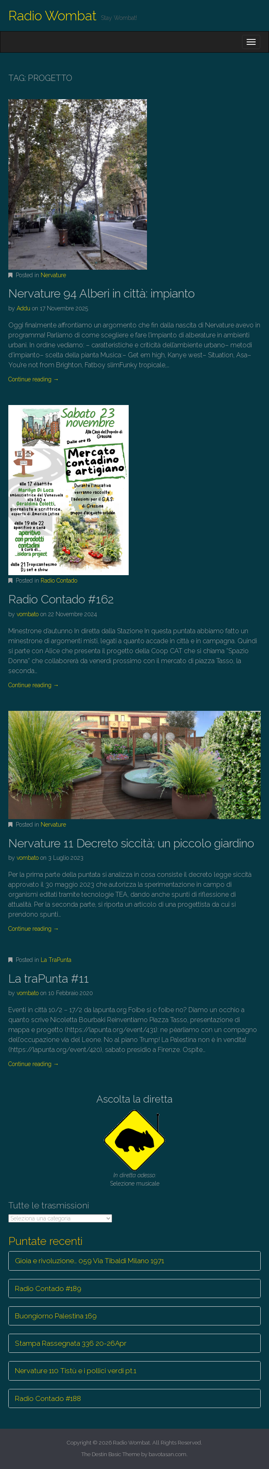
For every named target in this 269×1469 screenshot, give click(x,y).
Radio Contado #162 (61, 599)
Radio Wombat (52, 15)
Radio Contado (59, 580)
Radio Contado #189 (48, 1288)
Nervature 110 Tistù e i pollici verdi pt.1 (75, 1371)
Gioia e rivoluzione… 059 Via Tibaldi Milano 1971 (89, 1261)
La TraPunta (56, 960)
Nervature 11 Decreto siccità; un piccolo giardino (131, 843)
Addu (23, 308)
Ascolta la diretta (134, 1099)
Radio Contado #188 (48, 1398)
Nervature (53, 275)
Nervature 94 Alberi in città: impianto (101, 293)
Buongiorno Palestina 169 (56, 1316)
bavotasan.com (167, 1454)
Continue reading (33, 379)
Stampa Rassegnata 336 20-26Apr (71, 1343)
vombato (28, 614)
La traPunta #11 (48, 979)
